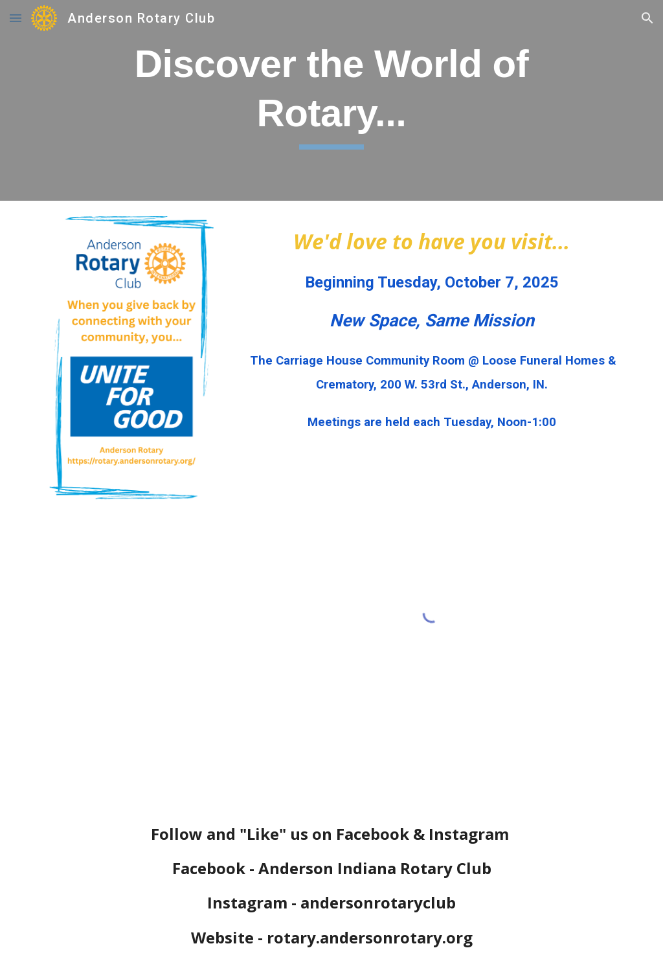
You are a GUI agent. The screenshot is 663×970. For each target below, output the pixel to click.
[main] (331, 100)
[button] (15, 18)
